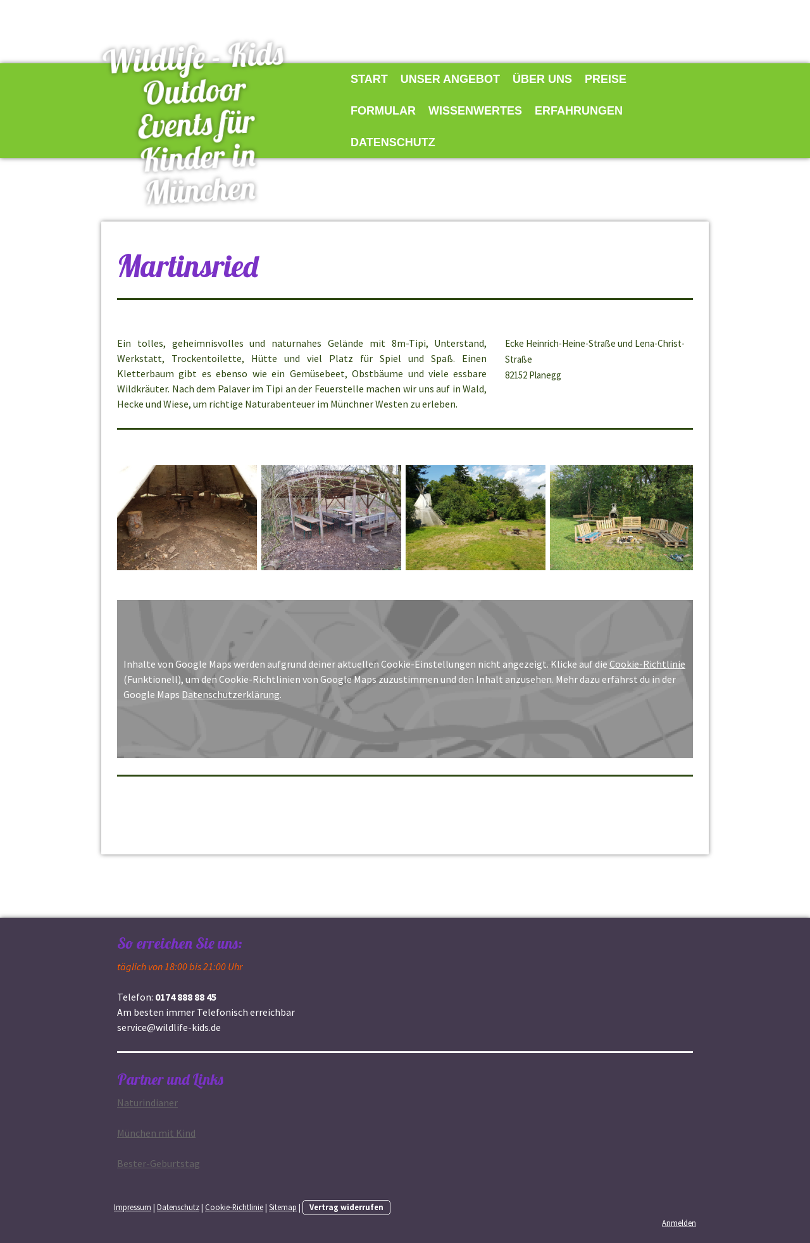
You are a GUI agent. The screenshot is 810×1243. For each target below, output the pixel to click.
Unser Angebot (450, 79)
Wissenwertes (475, 110)
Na (147, 1102)
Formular (383, 110)
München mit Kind (156, 1133)
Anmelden (679, 1223)
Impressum (132, 1207)
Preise (605, 79)
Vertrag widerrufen (346, 1207)
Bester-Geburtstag (158, 1163)
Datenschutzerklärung (231, 694)
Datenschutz (393, 142)
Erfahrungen (579, 110)
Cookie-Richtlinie (647, 664)
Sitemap (283, 1207)
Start (369, 79)
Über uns (542, 79)
